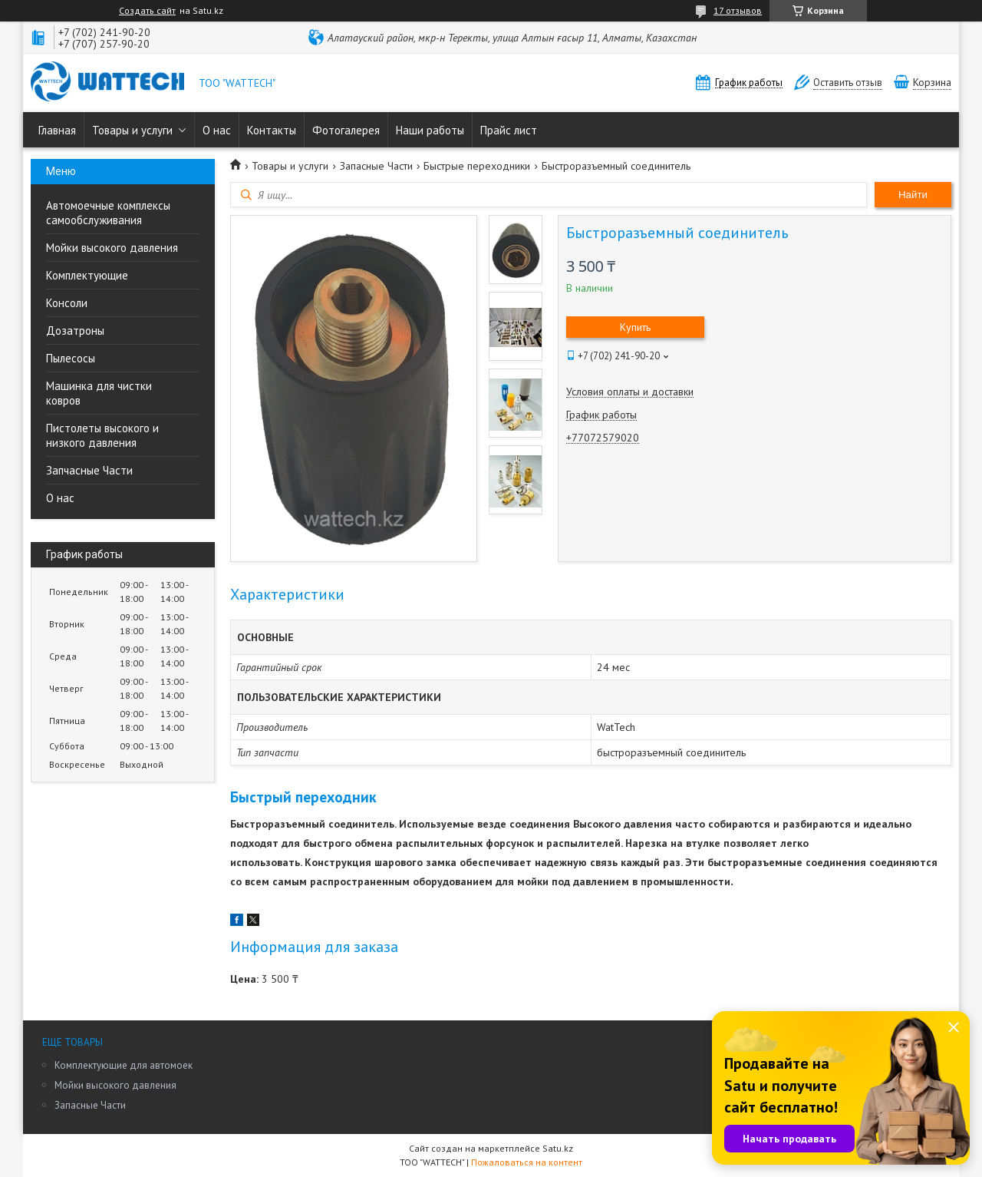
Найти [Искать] (913, 194)
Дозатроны (75, 330)
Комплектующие (87, 275)
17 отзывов (737, 10)
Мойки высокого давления (112, 247)
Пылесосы (70, 358)
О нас (217, 130)
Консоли (66, 303)
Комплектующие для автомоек (123, 1065)
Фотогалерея (346, 130)
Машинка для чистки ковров (99, 393)
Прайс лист (508, 130)
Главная (57, 130)
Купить (635, 327)
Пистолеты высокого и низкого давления (102, 435)
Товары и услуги (132, 130)
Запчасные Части (89, 470)
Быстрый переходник (303, 796)
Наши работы (430, 130)
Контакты (271, 130)
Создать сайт (147, 10)
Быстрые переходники (476, 166)
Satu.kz (557, 1148)
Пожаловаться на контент (526, 1162)
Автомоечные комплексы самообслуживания (108, 212)
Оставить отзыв (847, 82)
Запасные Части (376, 166)
